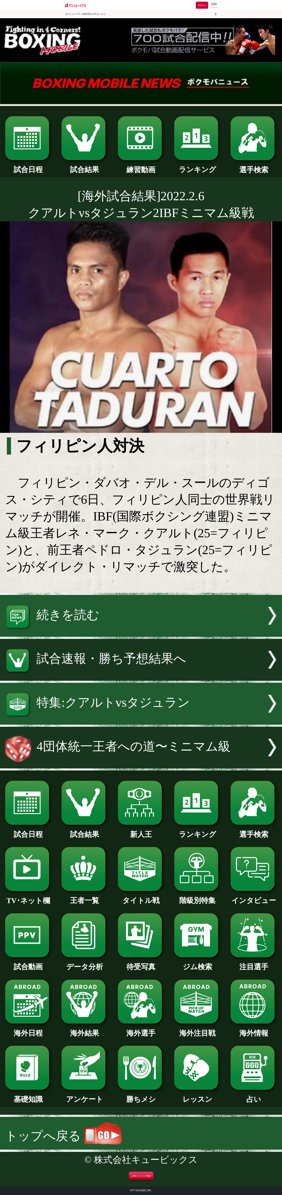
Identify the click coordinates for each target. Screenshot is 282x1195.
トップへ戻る (63, 1136)
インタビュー (253, 897)
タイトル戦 (141, 897)
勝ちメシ (141, 1095)
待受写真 (141, 963)
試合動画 (28, 963)
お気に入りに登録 (141, 1175)
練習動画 (141, 166)
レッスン (197, 1095)
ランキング (197, 166)
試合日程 (28, 166)
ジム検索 (197, 963)
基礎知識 (28, 1095)
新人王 (141, 830)
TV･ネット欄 (28, 897)
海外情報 (253, 1029)
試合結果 (84, 166)
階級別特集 (197, 897)
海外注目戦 (197, 1029)
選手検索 (253, 166)
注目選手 (253, 963)
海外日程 (28, 1029)
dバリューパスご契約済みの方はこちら (86, 14)
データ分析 (84, 963)
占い (253, 1095)
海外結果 (84, 1029)
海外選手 (141, 1029)
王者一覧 (84, 897)
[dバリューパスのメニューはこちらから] (213, 5)
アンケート (84, 1095)
